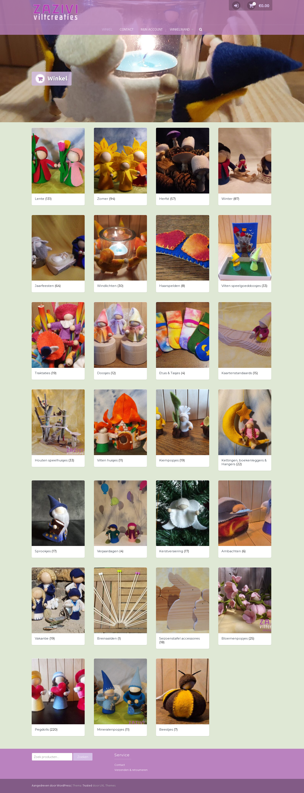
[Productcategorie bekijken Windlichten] (120, 254)
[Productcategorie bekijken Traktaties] (58, 341)
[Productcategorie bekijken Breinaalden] (120, 606)
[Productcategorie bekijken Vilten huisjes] (120, 428)
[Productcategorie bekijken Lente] (58, 166)
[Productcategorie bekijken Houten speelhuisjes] (58, 428)
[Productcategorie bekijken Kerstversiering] (182, 519)
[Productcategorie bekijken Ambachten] (244, 519)
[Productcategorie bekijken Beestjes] (182, 697)
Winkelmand (180, 29)
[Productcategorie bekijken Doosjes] (120, 341)
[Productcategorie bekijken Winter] (244, 166)
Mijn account (152, 29)
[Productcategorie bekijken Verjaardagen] (120, 519)
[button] (200, 30)
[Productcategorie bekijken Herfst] (182, 166)
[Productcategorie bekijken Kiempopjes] (182, 428)
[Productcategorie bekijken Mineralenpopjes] (120, 697)
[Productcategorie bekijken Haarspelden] (182, 254)
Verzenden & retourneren (131, 770)
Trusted (87, 785)
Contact (126, 29)
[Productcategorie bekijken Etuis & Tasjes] (182, 341)
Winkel (107, 29)
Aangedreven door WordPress (51, 785)
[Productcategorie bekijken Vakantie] (58, 606)
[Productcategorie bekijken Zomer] (120, 166)
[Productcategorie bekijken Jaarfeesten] (58, 254)
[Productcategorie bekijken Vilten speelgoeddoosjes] (244, 254)
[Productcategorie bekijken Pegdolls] (58, 697)
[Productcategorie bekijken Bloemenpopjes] (244, 606)
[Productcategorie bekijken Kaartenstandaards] (244, 341)
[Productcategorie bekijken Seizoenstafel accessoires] (182, 608)
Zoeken (82, 757)
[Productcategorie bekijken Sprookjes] (58, 519)
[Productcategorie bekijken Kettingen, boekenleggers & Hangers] (244, 430)
